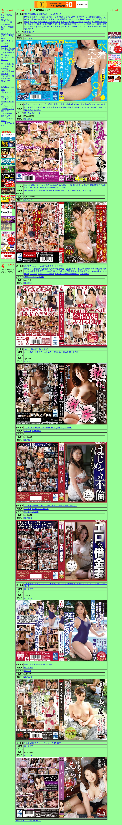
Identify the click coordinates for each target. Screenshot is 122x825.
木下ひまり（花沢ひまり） (60, 17)
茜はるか (50, 26)
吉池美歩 (79, 22)
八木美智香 (53, 269)
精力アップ (5, 116)
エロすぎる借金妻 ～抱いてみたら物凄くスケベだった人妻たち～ (50, 506)
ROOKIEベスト (30, 32)
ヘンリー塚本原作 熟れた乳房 (36, 349)
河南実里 (41, 22)
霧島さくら (36, 17)
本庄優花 (27, 509)
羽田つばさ (76, 24)
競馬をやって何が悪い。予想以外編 (7, 36)
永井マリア (89, 19)
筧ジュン (83, 26)
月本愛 (65, 352)
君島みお (75, 26)
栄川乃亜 (50, 24)
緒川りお (43, 24)
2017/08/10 (28, 755)
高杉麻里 (33, 22)
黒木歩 (70, 107)
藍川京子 (37, 110)
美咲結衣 (35, 509)
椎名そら (99, 26)
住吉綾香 (98, 269)
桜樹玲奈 (68, 24)
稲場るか (56, 22)
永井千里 (35, 24)
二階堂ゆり (101, 107)
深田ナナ (95, 22)
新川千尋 (66, 271)
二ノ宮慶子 (48, 271)
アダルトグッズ (7, 113)
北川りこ (68, 26)
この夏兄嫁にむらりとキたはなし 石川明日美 (42, 743)
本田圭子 (50, 274)
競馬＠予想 (5, 20)
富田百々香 (70, 269)
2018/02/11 (28, 361)
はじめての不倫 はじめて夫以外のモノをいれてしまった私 (48, 428)
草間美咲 (75, 274)
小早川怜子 (28, 191)
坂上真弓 (91, 271)
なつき (31, 29)
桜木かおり (80, 269)
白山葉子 (39, 271)
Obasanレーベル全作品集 (34, 277)
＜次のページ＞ (34, 821)
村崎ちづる (59, 274)
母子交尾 (27, 671)
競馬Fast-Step (6, 81)
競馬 (3, 87)
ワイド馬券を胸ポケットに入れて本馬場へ (7, 66)
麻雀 (3, 90)
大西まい (91, 26)
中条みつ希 (28, 19)
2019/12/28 (28, 119)
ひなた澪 (85, 24)
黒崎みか (64, 22)
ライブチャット (7, 118)
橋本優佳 (72, 22)
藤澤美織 (68, 274)
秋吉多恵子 (28, 107)
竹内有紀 (103, 22)
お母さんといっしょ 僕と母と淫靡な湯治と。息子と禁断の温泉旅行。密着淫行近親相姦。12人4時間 (64, 104)
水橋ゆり (37, 269)
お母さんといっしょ (32, 113)
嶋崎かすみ (89, 269)
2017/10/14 (28, 598)
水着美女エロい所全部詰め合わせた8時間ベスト (43, 14)
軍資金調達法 (6, 102)
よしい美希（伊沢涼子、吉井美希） (38, 352)
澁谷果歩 (77, 107)
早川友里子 (47, 191)
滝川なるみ (42, 274)
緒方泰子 (62, 269)
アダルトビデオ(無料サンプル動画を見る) (7, 108)
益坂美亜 (64, 19)
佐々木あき (87, 191)
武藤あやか (28, 110)
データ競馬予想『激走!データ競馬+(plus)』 (7, 52)
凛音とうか (72, 19)
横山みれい (55, 107)
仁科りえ (27, 431)
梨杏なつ (27, 17)
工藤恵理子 (84, 274)
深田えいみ (42, 26)
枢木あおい (59, 26)
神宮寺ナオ (83, 17)
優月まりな (100, 17)
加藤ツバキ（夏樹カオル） (71, 191)
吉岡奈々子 (28, 269)
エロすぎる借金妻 (31, 512)
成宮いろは (86, 107)
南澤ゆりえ (99, 271)
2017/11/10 (28, 518)
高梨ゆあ (33, 26)
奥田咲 (100, 24)
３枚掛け (4, 46)
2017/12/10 (28, 440)
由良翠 (32, 271)
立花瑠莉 (49, 22)
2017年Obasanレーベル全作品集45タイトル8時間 (43, 266)
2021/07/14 (28, 38)
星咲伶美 (92, 17)
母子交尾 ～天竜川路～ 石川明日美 (38, 665)
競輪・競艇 (9, 87)
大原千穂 (56, 191)
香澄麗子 (83, 271)
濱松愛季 (27, 24)
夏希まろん (55, 19)
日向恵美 (98, 19)
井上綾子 (46, 107)
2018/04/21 (28, 283)
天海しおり (58, 352)
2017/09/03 (28, 677)
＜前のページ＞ (21, 821)
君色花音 (46, 19)
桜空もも (87, 22)
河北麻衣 (81, 19)
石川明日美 (59, 24)
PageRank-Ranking (8, 48)
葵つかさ (93, 24)
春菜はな (45, 17)
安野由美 (45, 269)
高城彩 (94, 107)
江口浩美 (33, 274)
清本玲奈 (74, 17)
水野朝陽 (64, 107)
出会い (3, 121)
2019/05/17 (28, 200)
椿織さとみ (38, 19)
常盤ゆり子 (74, 271)
